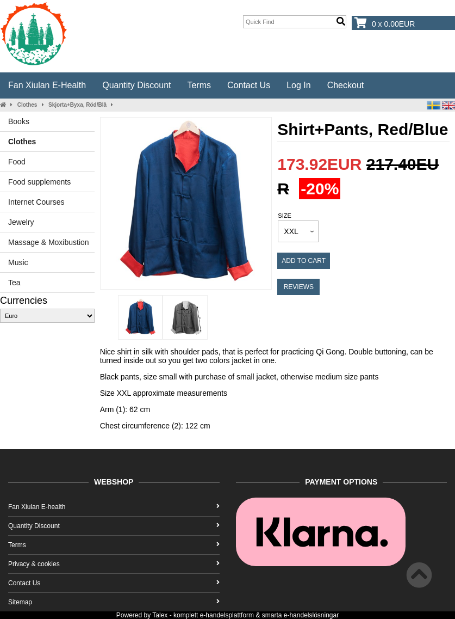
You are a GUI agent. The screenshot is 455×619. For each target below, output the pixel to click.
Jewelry (21, 222)
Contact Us (248, 85)
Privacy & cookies (114, 564)
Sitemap (114, 602)
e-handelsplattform (227, 615)
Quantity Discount (136, 85)
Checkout (345, 85)
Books (18, 121)
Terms (199, 85)
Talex (159, 615)
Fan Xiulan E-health (47, 85)
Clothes (27, 105)
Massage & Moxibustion (48, 242)
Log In (298, 85)
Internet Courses (36, 202)
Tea (14, 282)
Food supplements (39, 181)
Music (18, 262)
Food (17, 161)
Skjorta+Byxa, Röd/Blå (77, 105)
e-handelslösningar (311, 615)
